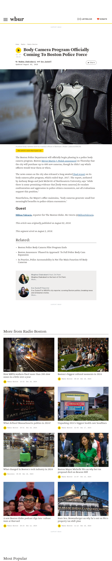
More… (34, 279)
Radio (23, 44)
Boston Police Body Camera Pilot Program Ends (42, 247)
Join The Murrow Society (14, 497)
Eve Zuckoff (46, 62)
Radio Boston (32, 44)
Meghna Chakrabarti (27, 62)
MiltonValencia (86, 215)
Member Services (11, 486)
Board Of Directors (65, 442)
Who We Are (61, 430)
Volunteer (8, 482)
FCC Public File (67, 547)
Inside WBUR (62, 434)
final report (79, 174)
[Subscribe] (105, 525)
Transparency (62, 449)
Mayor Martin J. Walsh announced (59, 161)
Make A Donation (11, 478)
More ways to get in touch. (17, 448)
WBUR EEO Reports (81, 547)
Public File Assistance (97, 547)
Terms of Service (57, 550)
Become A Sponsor (12, 501)
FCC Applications (54, 547)
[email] (56, 525)
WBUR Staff (62, 456)
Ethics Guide (62, 460)
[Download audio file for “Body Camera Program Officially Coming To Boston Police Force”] (17, 54)
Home (17, 44)
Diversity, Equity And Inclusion (70, 438)
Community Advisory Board (68, 445)
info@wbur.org (11, 435)
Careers (60, 453)
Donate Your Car (11, 493)
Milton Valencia (24, 215)
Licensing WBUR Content (68, 464)
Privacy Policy (43, 550)
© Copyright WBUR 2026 (11, 547)
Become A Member (12, 490)
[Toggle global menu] (5, 19)
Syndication (42, 547)
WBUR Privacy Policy (29, 547)
